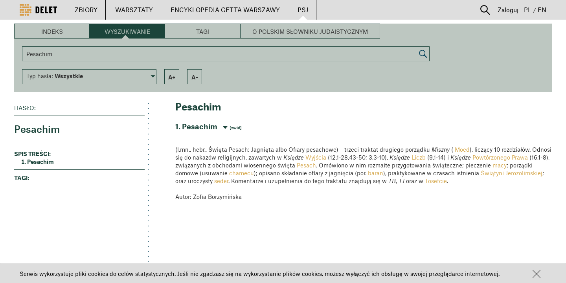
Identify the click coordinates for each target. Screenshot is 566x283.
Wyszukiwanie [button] (127, 31)
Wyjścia (315, 157)
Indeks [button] (52, 31)
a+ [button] (172, 77)
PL (527, 9)
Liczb (419, 157)
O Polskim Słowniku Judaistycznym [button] (310, 31)
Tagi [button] (202, 31)
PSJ (303, 9)
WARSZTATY (134, 9)
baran (375, 172)
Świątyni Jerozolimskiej (511, 172)
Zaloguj (508, 9)
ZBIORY (86, 9)
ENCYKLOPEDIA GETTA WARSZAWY (225, 9)
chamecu (241, 172)
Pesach (306, 165)
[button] (536, 274)
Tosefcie (436, 180)
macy (499, 165)
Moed (462, 149)
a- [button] (194, 77)
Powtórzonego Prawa (500, 157)
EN (542, 9)
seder (221, 180)
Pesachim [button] (40, 161)
